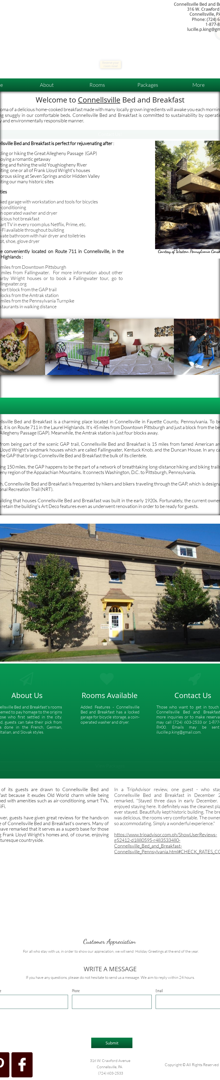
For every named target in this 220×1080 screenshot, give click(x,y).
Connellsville (99, 100)
